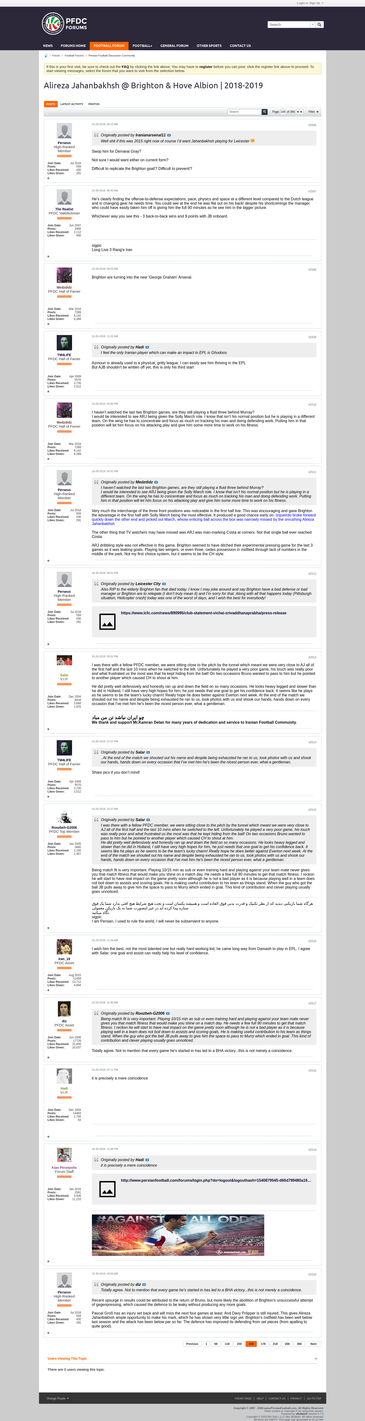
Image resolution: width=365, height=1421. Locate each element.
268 (287, 1344)
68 (216, 1344)
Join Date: (55, 163)
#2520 (312, 1274)
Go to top (314, 1398)
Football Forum (109, 46)
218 (275, 1344)
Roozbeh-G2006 (64, 827)
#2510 (312, 404)
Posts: (52, 166)
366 (299, 1344)
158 (239, 1344)
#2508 (312, 269)
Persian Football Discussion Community (112, 55)
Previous (192, 1344)
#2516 (312, 941)
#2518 (312, 1070)
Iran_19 (64, 959)
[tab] (51, 104)
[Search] (291, 24)
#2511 (312, 472)
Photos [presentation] (94, 104)
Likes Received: (58, 170)
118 (227, 1344)
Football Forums (74, 55)
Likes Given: (56, 173)
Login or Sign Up (310, 3)
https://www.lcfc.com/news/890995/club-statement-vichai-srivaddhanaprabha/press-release (203, 613)
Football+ (142, 46)
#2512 (312, 574)
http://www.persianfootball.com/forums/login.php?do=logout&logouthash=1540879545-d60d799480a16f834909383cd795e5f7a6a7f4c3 (242, 1180)
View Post (169, 135)
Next (313, 1344)
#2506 (312, 125)
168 (251, 1344)
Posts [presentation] (50, 104)
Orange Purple (58, 1398)
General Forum (174, 46)
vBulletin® (302, 1413)
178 (263, 1344)
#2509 (312, 337)
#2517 (312, 1003)
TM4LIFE (64, 355)
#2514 (312, 742)
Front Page (243, 1398)
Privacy (296, 1398)
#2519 (312, 1150)
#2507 (312, 191)
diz (64, 1021)
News (48, 46)
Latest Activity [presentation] (72, 104)
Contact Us (240, 46)
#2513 (312, 657)
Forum (56, 55)
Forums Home (73, 46)
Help (260, 1398)
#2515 (312, 809)
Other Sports (209, 46)
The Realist (64, 209)
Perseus (64, 143)
